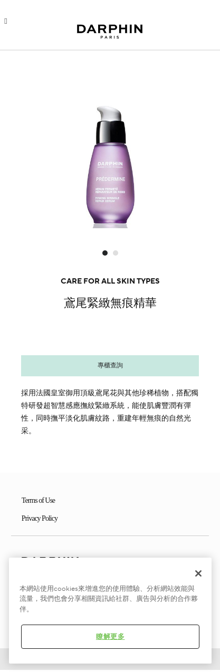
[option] (110, 144)
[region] (110, 611)
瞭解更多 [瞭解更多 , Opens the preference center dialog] (110, 636)
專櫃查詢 (110, 365)
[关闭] (198, 573)
